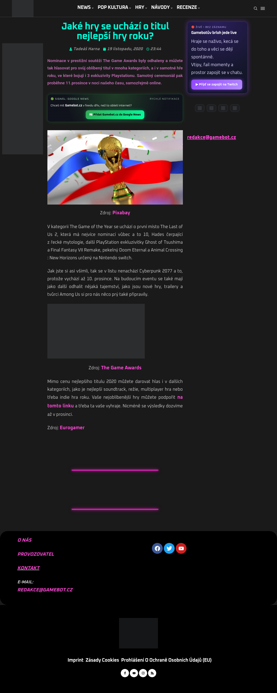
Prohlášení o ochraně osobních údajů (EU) (166, 660)
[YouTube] (211, 108)
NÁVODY (160, 7)
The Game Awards (121, 368)
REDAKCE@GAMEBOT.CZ (44, 590)
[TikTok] (235, 108)
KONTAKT (28, 568)
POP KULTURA (113, 7)
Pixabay (121, 213)
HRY (139, 7)
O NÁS (24, 540)
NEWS (83, 7)
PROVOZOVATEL (35, 554)
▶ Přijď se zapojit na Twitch (217, 84)
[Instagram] (223, 108)
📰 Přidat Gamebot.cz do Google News (115, 114)
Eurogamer (72, 428)
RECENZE (187, 7)
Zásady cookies (102, 660)
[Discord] (200, 108)
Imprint (75, 660)
